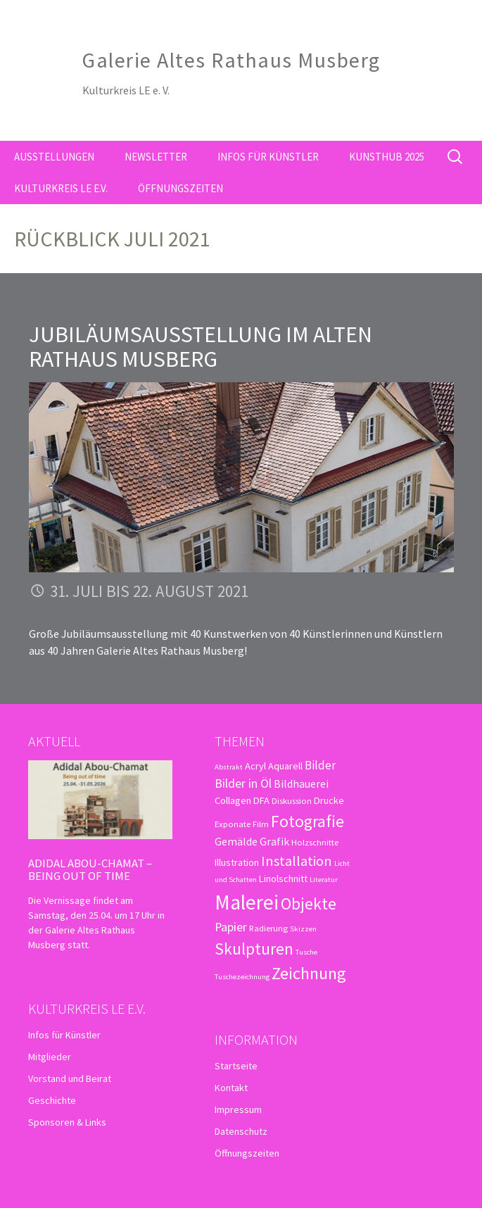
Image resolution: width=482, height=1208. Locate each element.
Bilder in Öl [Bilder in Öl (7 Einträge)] (243, 783)
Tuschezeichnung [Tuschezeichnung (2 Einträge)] (242, 976)
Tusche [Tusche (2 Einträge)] (306, 952)
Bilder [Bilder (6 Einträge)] (320, 765)
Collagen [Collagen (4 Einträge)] (233, 800)
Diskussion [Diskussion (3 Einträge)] (292, 800)
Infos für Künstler (268, 156)
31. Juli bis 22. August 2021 (149, 591)
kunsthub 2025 (386, 156)
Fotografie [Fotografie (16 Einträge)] (307, 821)
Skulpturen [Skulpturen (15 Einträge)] (254, 948)
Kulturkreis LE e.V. (61, 188)
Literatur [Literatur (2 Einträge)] (324, 879)
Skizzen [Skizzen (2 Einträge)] (303, 928)
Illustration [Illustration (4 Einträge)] (237, 862)
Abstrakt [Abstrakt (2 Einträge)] (229, 767)
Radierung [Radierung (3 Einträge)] (268, 927)
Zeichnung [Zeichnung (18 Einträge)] (309, 973)
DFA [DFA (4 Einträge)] (261, 800)
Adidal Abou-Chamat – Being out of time (90, 869)
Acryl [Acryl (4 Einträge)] (255, 766)
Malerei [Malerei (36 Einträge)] (247, 902)
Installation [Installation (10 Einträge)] (296, 861)
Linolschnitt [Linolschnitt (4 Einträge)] (283, 878)
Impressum (238, 1109)
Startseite (236, 1065)
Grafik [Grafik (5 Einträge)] (274, 841)
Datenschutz (241, 1131)
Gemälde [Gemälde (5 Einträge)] (236, 841)
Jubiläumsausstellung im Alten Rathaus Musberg (200, 346)
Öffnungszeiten (180, 188)
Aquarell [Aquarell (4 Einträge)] (285, 766)
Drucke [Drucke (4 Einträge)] (329, 800)
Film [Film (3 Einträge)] (261, 823)
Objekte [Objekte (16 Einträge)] (308, 903)
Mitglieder (49, 1056)
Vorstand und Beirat (69, 1078)
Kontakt (231, 1087)
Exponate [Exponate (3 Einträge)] (232, 823)
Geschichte (52, 1100)
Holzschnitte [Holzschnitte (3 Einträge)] (314, 842)
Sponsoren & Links (67, 1122)
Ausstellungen (54, 156)
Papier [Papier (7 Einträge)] (231, 927)
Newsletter (156, 156)
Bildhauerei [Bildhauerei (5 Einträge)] (301, 783)
